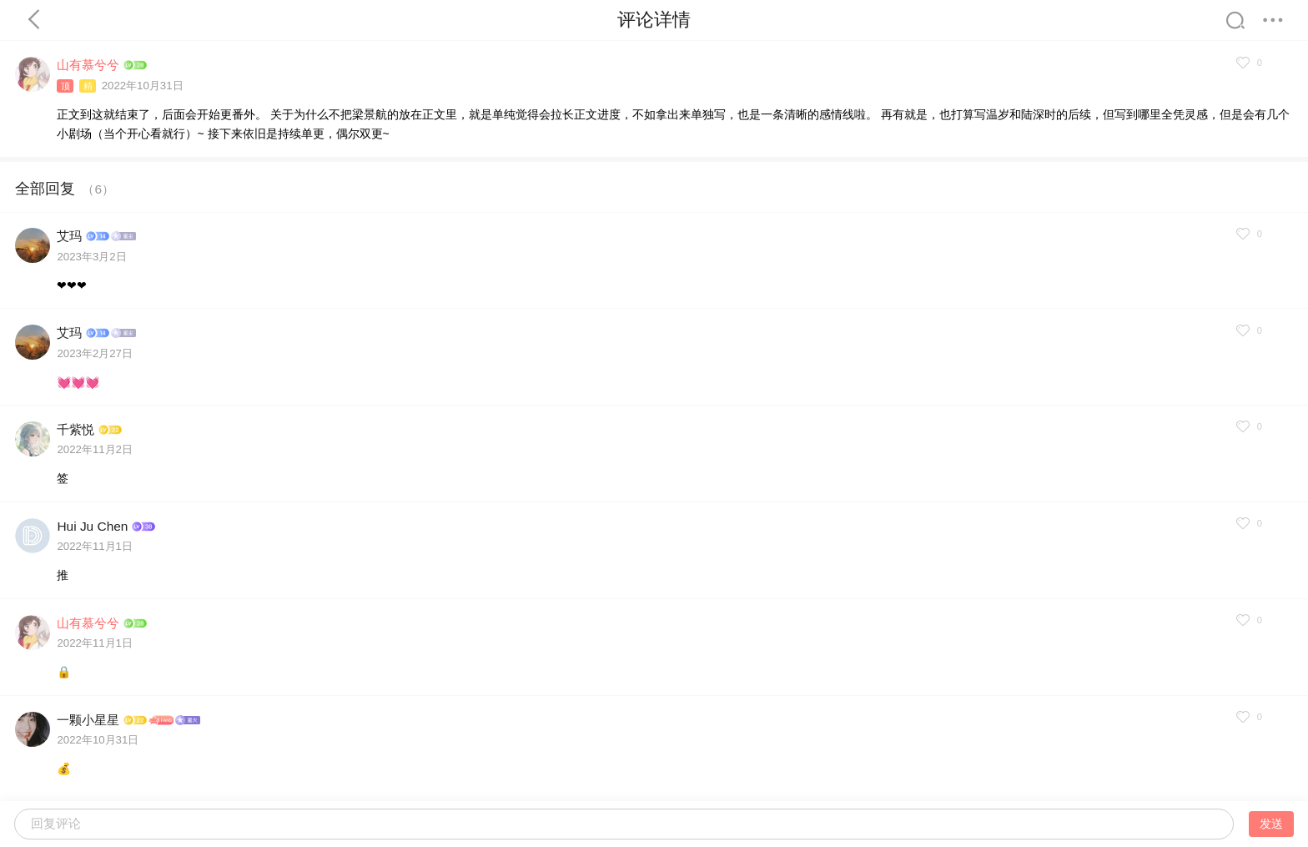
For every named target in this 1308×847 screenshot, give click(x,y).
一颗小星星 (88, 720)
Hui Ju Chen (92, 526)
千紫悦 (75, 429)
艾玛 (69, 236)
